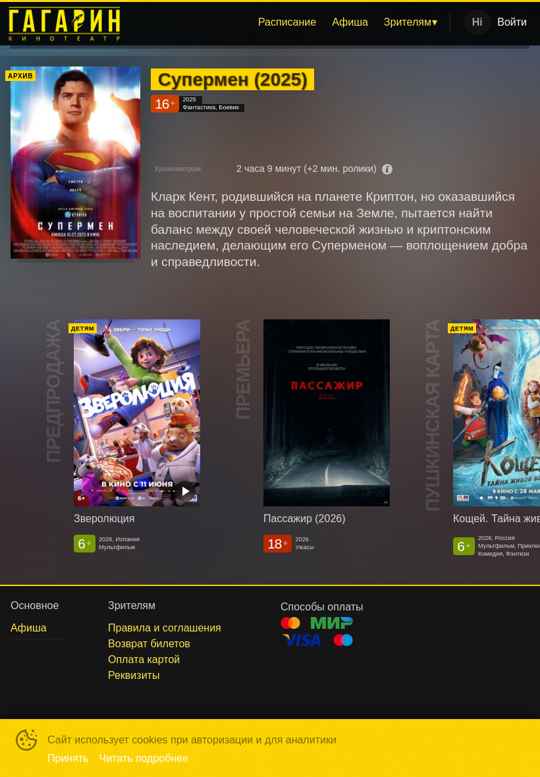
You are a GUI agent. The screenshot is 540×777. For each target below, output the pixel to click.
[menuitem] (287, 22)
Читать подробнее (144, 758)
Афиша (350, 22)
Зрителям (407, 22)
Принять (68, 758)
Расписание (287, 22)
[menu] (291, 22)
